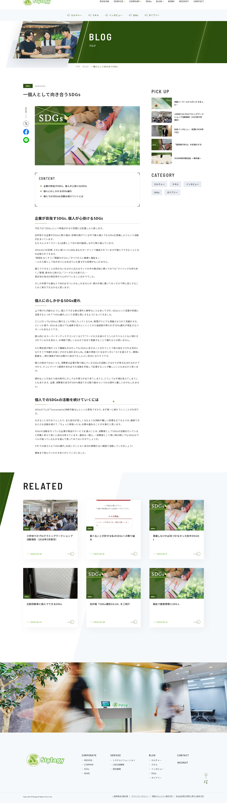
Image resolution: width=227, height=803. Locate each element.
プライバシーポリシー (140, 796)
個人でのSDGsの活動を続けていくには (63, 196)
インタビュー (192, 184)
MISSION (104, 8)
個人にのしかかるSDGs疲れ (58, 191)
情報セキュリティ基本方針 (162, 796)
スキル (175, 184)
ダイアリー (172, 192)
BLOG (159, 8)
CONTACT (199, 8)
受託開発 (117, 769)
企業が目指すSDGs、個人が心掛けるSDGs (65, 186)
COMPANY (134, 8)
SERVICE (118, 8)
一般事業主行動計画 (120, 796)
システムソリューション (124, 760)
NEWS (171, 8)
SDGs (149, 8)
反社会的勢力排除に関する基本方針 (190, 796)
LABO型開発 (118, 765)
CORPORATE (89, 755)
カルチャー (159, 184)
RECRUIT (184, 8)
